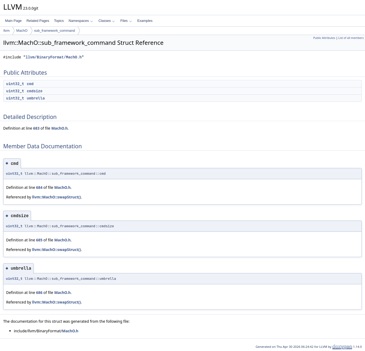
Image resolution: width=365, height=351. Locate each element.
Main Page (13, 21)
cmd (30, 83)
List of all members (351, 38)
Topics (59, 21)
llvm (6, 31)
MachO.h (59, 128)
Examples (145, 21)
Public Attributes (324, 38)
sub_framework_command (54, 31)
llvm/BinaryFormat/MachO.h (54, 57)
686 (39, 292)
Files (126, 21)
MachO (21, 31)
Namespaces (81, 21)
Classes (106, 21)
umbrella (36, 98)
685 (39, 239)
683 (36, 128)
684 (39, 187)
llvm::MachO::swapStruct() (56, 197)
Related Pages (37, 21)
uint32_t (15, 83)
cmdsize (35, 91)
